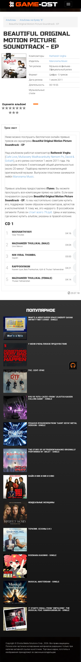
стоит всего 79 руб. (41, 212)
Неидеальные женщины (41, 502)
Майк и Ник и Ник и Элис (41, 476)
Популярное (40, 310)
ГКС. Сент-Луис (36, 370)
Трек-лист (10, 127)
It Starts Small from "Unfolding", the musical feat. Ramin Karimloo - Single (49, 609)
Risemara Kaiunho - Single (42, 555)
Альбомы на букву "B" (31, 20)
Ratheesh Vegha (57, 56)
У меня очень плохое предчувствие (47, 344)
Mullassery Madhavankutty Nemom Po (41, 156)
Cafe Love (11, 156)
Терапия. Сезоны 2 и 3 (39, 529)
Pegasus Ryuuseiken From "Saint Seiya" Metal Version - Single (52, 424)
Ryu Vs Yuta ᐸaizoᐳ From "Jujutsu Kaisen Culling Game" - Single (50, 398)
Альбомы (11, 20)
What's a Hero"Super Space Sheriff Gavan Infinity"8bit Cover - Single (50, 318)
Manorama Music (58, 61)
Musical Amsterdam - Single (43, 582)
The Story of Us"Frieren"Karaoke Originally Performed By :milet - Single (52, 450)
